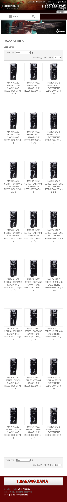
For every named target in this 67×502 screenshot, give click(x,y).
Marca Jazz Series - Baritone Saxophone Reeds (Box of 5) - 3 (13, 235)
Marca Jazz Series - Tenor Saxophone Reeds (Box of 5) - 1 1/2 (13, 383)
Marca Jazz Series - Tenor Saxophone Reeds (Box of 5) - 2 (33, 383)
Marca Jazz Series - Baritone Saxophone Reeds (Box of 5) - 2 (33, 186)
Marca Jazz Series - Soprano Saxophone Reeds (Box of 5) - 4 (54, 334)
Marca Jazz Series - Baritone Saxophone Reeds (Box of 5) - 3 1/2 (33, 235)
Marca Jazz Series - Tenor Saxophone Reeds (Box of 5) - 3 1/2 (33, 432)
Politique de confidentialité (16, 495)
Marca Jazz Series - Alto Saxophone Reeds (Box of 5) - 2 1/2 (54, 88)
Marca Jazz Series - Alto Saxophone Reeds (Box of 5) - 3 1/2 (33, 137)
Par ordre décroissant (33, 53)
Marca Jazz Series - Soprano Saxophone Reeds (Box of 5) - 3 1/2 (33, 334)
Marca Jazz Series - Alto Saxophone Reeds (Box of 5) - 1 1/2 (13, 88)
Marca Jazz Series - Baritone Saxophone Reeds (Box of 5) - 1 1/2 (13, 186)
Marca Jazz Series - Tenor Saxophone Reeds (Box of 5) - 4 (54, 432)
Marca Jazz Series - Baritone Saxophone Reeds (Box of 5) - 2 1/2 (54, 186)
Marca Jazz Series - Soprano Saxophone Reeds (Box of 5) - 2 (33, 284)
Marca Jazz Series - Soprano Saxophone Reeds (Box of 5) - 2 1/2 (54, 284)
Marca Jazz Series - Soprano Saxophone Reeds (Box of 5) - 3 (13, 334)
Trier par (10, 53)
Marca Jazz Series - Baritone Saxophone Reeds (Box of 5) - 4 (54, 235)
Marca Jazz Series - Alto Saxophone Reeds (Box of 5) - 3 (13, 137)
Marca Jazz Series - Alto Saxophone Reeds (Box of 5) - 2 (33, 88)
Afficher (48, 58)
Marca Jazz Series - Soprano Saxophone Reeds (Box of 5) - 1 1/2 (13, 284)
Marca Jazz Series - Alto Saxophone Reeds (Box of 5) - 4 (54, 137)
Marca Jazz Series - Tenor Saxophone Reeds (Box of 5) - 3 (13, 432)
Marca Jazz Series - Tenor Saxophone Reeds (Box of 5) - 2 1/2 (54, 383)
